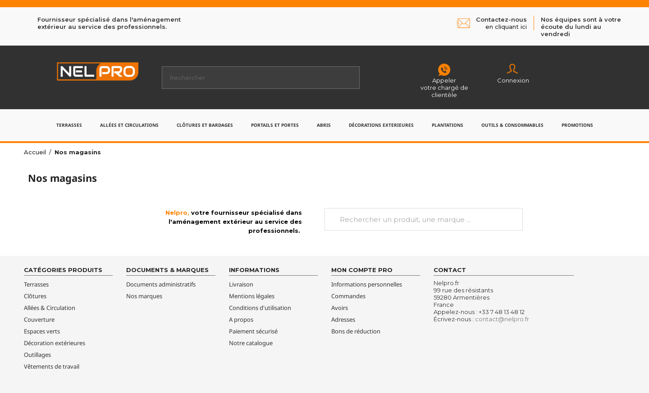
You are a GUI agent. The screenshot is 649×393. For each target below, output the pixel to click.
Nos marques (144, 296)
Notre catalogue (251, 343)
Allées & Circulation (49, 308)
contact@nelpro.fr (502, 319)
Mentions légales (251, 296)
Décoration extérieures (54, 343)
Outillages (37, 355)
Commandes (348, 296)
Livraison (241, 284)
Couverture (39, 319)
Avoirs (339, 308)
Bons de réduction (355, 331)
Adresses (343, 319)
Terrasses (36, 284)
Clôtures (35, 296)
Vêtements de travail (51, 366)
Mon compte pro (362, 269)
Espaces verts (42, 331)
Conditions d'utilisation (260, 308)
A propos (241, 319)
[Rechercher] (261, 77)
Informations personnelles (366, 284)
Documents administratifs (161, 284)
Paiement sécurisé (253, 331)
